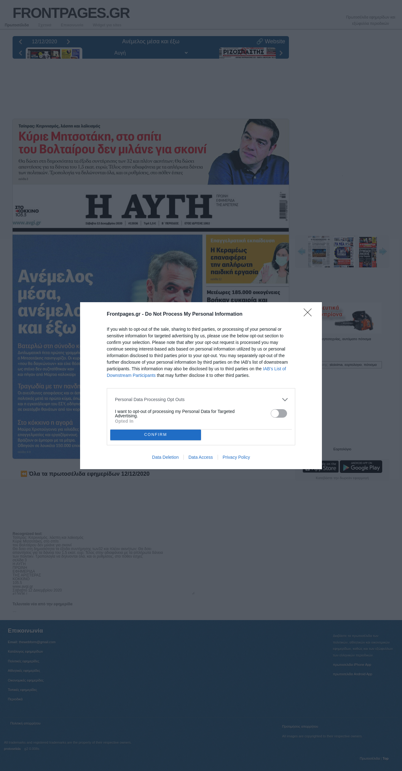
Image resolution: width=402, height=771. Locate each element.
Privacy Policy (236, 457)
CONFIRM (155, 434)
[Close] (310, 314)
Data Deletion (165, 457)
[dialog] (201, 385)
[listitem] (201, 399)
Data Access (200, 457)
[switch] (279, 413)
